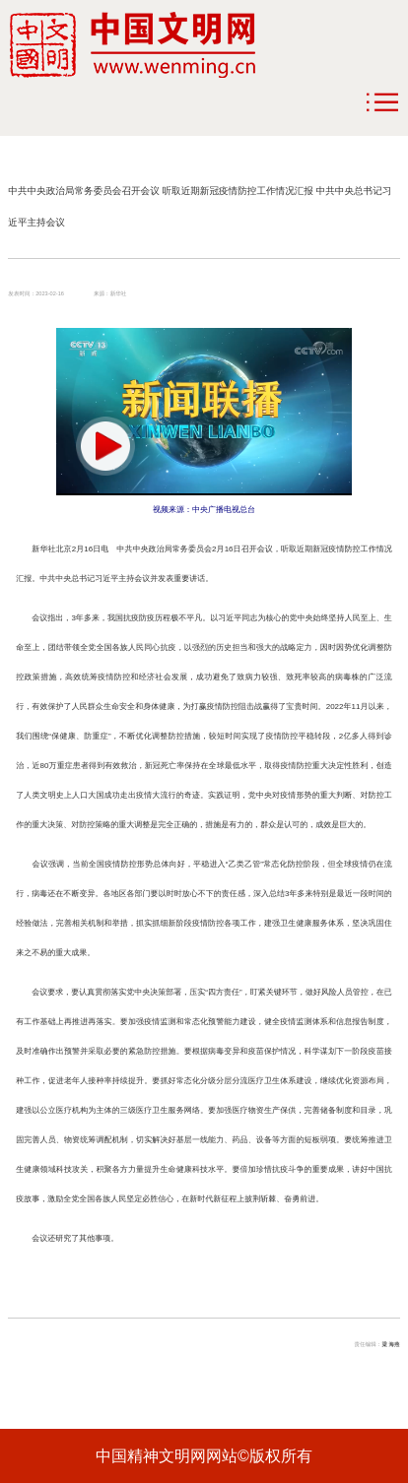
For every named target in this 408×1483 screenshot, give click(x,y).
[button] (105, 446)
